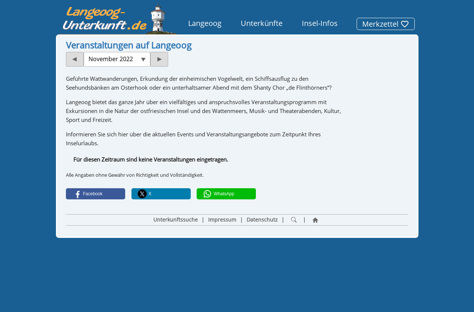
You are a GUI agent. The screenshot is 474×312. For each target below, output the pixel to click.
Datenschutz (262, 219)
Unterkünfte (262, 23)
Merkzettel (385, 24)
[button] (95, 193)
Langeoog (204, 23)
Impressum (222, 219)
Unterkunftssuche (175, 219)
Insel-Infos (320, 23)
